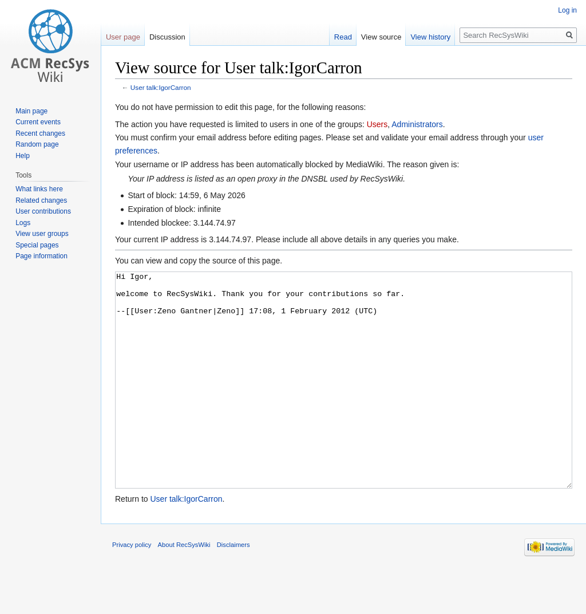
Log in (567, 10)
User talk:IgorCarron (160, 87)
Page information (41, 256)
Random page (36, 144)
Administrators (416, 124)
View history (430, 37)
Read (343, 37)
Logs (22, 223)
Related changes (41, 200)
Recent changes (40, 133)
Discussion (167, 37)
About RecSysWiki (184, 587)
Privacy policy (131, 587)
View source (381, 37)
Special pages (36, 245)
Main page (31, 111)
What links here (39, 189)
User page (123, 37)
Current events (38, 122)
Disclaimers (233, 587)
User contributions (43, 211)
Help (22, 156)
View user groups (42, 234)
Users (377, 124)
